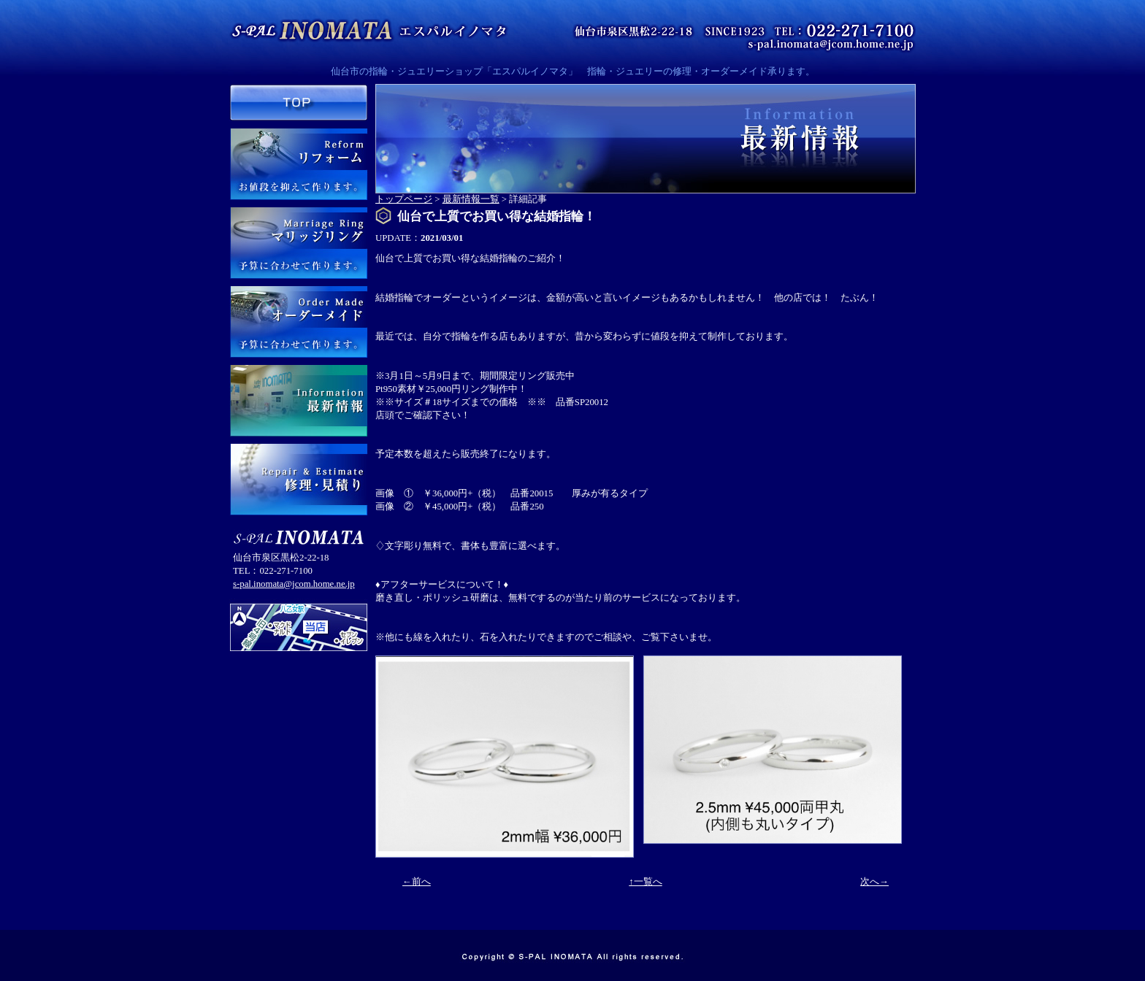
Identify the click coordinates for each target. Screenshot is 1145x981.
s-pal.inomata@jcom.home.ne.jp (294, 584)
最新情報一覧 (471, 199)
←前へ (416, 882)
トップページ (403, 199)
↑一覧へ (645, 882)
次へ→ (874, 882)
